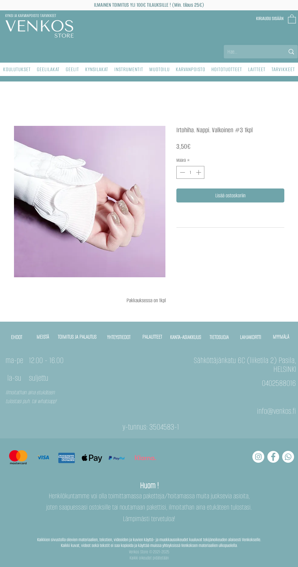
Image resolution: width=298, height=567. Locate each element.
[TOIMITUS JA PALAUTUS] (77, 337)
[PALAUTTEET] (152, 337)
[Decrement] (181, 172)
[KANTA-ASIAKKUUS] (186, 337)
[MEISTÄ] (43, 337)
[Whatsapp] (288, 457)
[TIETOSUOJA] (219, 337)
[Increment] (199, 172)
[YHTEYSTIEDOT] (119, 337)
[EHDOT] (16, 337)
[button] (292, 18)
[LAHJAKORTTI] (251, 337)
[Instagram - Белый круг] (258, 457)
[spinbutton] (190, 172)
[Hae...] (251, 51)
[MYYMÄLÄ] (281, 337)
